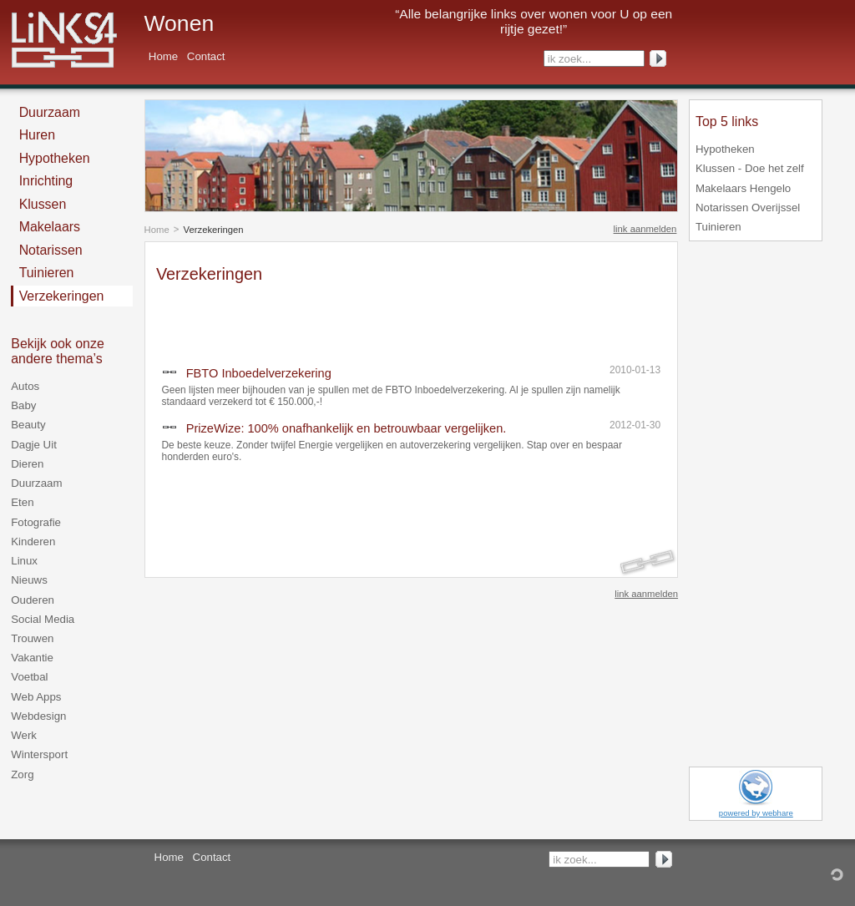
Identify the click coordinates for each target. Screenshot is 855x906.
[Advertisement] (351, 320)
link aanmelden (645, 229)
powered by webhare (756, 812)
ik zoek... (569, 59)
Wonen (179, 23)
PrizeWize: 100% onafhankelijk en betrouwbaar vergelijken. (346, 428)
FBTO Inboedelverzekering (258, 373)
